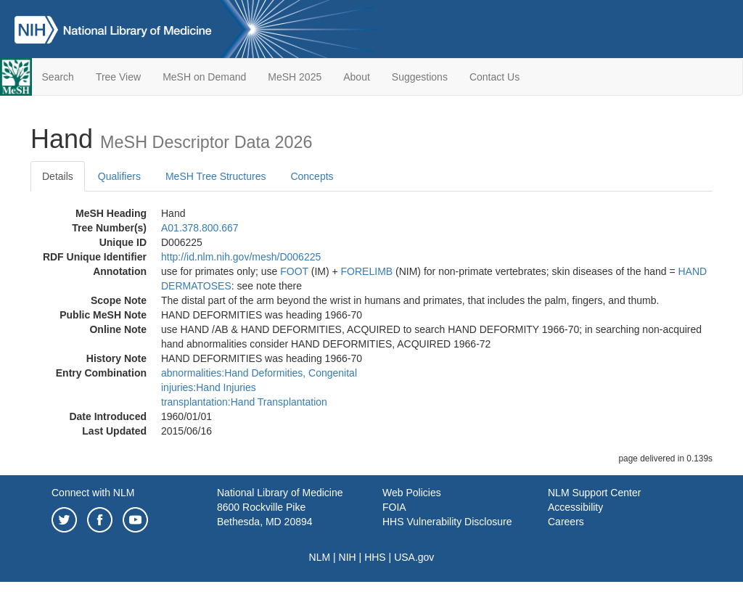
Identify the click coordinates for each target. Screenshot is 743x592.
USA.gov (414, 557)
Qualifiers (119, 176)
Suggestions (420, 77)
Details (57, 176)
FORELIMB (367, 271)
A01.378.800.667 (200, 228)
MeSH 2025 (294, 77)
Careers (566, 521)
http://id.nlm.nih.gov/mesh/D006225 (241, 257)
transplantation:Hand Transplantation (244, 402)
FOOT (294, 271)
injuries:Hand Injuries (208, 387)
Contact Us (494, 77)
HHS (375, 557)
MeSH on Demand (204, 77)
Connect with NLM (93, 492)
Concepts (311, 176)
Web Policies (411, 492)
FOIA (394, 507)
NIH (347, 557)
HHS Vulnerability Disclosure (447, 521)
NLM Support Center (594, 492)
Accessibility (575, 507)
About (356, 77)
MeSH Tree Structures (215, 176)
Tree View (118, 77)
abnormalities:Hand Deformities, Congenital (259, 373)
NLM (320, 557)
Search (58, 77)
